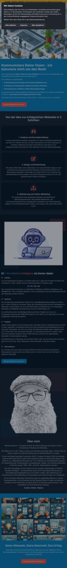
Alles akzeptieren (38, 25)
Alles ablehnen (10, 25)
